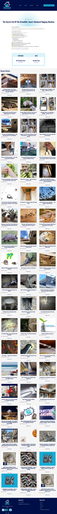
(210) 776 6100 (21, 502)
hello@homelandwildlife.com (24, 504)
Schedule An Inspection (49, 5)
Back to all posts (20, 62)
